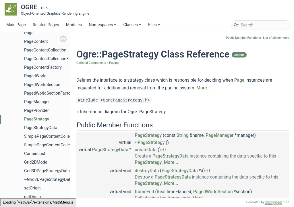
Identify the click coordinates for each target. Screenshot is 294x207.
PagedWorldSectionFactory (49, 93)
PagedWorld (35, 76)
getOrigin (32, 196)
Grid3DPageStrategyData (47, 170)
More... (203, 88)
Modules (74, 24)
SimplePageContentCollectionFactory (58, 145)
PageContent (36, 41)
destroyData (147, 170)
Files (154, 24)
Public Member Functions (243, 38)
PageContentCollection (45, 50)
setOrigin (32, 188)
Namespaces (102, 24)
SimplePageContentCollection (51, 136)
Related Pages (46, 24)
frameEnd (144, 191)
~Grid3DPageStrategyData (48, 179)
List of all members (276, 38)
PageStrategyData (40, 127)
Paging (114, 63)
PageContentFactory (43, 67)
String (183, 135)
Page (29, 32)
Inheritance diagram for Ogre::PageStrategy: (121, 111)
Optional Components (91, 63)
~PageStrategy (150, 142)
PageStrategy (36, 119)
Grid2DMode (35, 162)
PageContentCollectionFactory (52, 58)
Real (161, 191)
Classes (132, 24)
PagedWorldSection (42, 84)
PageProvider (36, 110)
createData (145, 149)
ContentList (34, 153)
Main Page (16, 24)
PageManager (37, 101)
